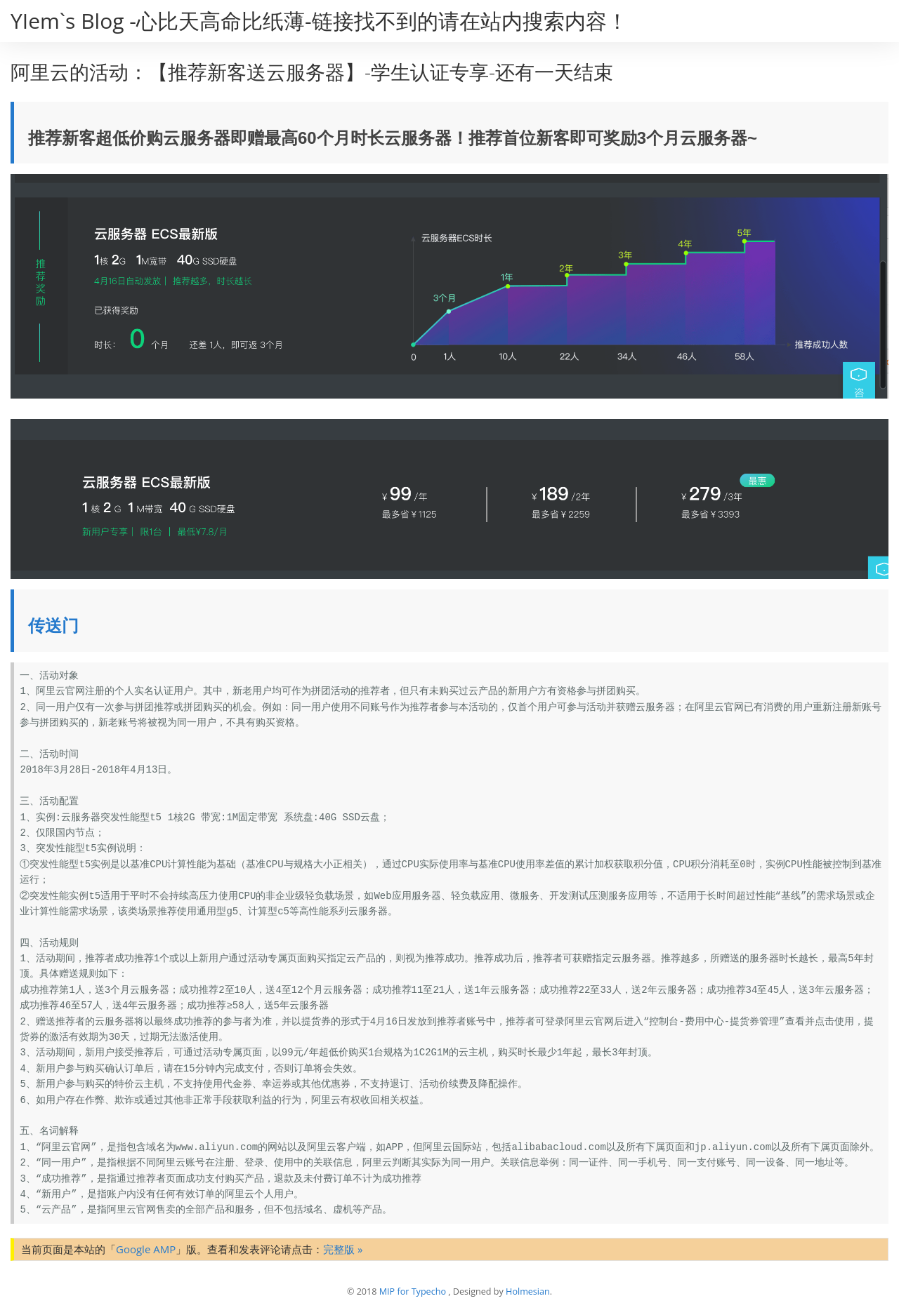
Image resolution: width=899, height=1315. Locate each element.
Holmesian (528, 1291)
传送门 (53, 625)
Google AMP (146, 1249)
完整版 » (342, 1249)
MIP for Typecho (412, 1291)
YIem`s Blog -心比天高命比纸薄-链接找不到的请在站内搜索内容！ (319, 20)
